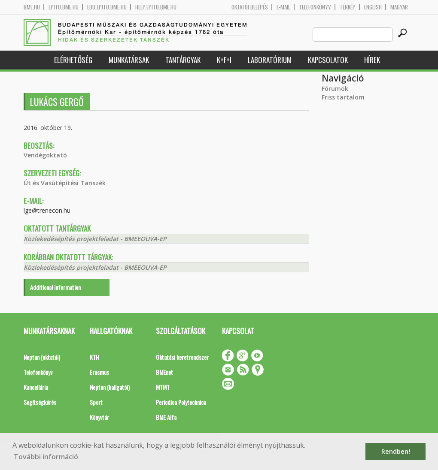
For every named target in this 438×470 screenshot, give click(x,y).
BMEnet (164, 372)
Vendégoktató (45, 155)
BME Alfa (166, 417)
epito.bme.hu (64, 7)
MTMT (163, 387)
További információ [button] (46, 456)
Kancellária (36, 387)
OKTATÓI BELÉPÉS (249, 7)
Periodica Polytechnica (181, 402)
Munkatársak (129, 59)
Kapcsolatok (328, 59)
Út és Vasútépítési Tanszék (65, 183)
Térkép (348, 7)
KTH (94, 357)
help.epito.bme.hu (155, 7)
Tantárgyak (183, 59)
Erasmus (99, 372)
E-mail (283, 7)
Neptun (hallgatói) (110, 387)
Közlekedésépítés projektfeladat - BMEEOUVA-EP (95, 239)
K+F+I (224, 59)
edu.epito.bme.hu (107, 7)
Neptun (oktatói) (42, 357)
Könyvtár (99, 417)
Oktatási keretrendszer (182, 357)
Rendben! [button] (395, 451)
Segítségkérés (40, 402)
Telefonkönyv (315, 7)
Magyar (399, 7)
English (373, 7)
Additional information (55, 287)
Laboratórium (270, 59)
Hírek (372, 59)
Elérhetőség (73, 59)
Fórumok (335, 88)
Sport (96, 402)
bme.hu (32, 7)
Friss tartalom (343, 97)
